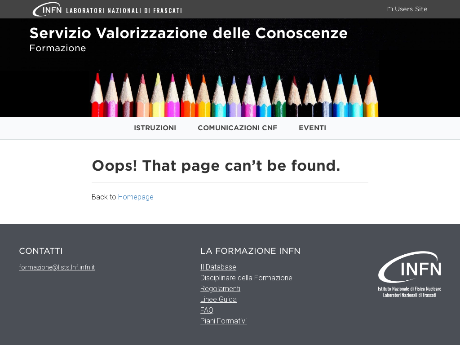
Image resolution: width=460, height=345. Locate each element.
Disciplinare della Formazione (246, 278)
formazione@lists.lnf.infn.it (57, 267)
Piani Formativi (223, 321)
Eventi (312, 128)
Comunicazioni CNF (237, 128)
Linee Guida (218, 299)
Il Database (218, 267)
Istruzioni (155, 128)
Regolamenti (220, 288)
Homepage (136, 197)
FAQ (206, 310)
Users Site (408, 9)
